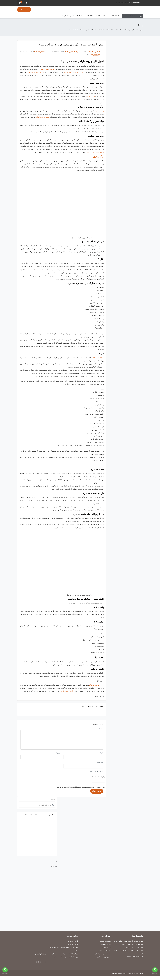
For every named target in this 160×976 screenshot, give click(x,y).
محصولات (89, 15)
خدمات (97, 15)
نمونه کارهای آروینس (77, 15)
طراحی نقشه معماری (47, 69)
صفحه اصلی (115, 15)
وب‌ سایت (100, 762)
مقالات (32, 51)
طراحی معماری (106, 944)
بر (98, 156)
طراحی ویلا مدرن (73, 944)
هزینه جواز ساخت (105, 941)
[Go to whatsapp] (155, 969)
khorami (53, 51)
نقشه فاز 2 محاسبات (42, 117)
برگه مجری (29, 72)
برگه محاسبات (99, 111)
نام (101, 753)
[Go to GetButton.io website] (155, 974)
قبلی (55, 866)
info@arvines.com (122, 3)
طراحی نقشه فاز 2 (98, 357)
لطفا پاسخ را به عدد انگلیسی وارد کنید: (91, 771)
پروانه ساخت (106, 947)
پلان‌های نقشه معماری (104, 950)
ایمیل (58, 753)
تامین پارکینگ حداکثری (104, 957)
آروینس (66, 691)
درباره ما (105, 15)
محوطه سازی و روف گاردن (102, 953)
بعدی (52, 866)
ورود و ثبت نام (24, 9)
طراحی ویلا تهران (73, 941)
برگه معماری (91, 96)
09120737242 (134, 3)
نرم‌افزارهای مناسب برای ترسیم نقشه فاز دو (64, 953)
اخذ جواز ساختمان (94, 685)
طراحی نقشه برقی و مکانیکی (94, 152)
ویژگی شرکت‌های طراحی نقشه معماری (66, 957)
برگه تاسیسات (78, 72)
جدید (55, 861)
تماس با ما (64, 15)
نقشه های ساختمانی (24, 51)
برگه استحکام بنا (39, 72)
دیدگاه (100, 728)
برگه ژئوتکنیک (68, 72)
